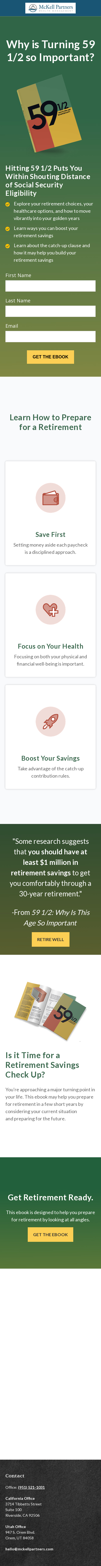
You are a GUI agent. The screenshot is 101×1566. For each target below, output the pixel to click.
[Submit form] (50, 357)
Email (11, 326)
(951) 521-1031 (31, 1487)
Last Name (17, 300)
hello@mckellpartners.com (29, 1549)
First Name (18, 275)
